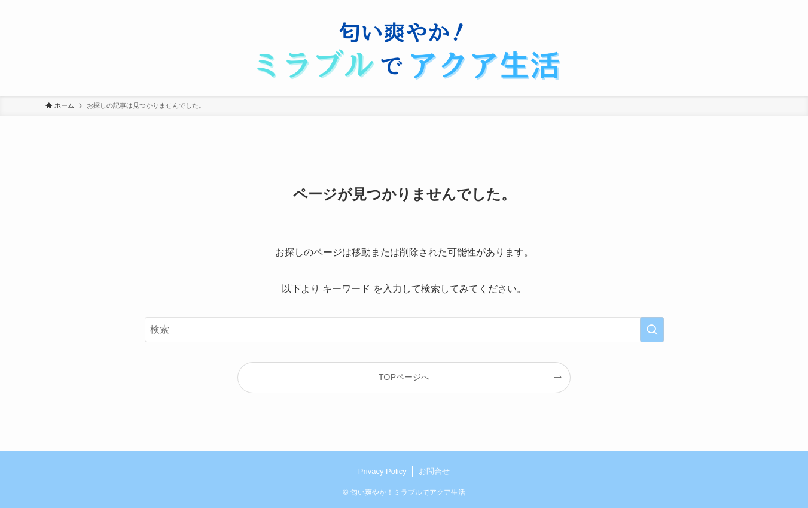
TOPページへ (404, 377)
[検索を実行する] (652, 329)
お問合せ (434, 471)
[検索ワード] (404, 329)
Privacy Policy (382, 471)
